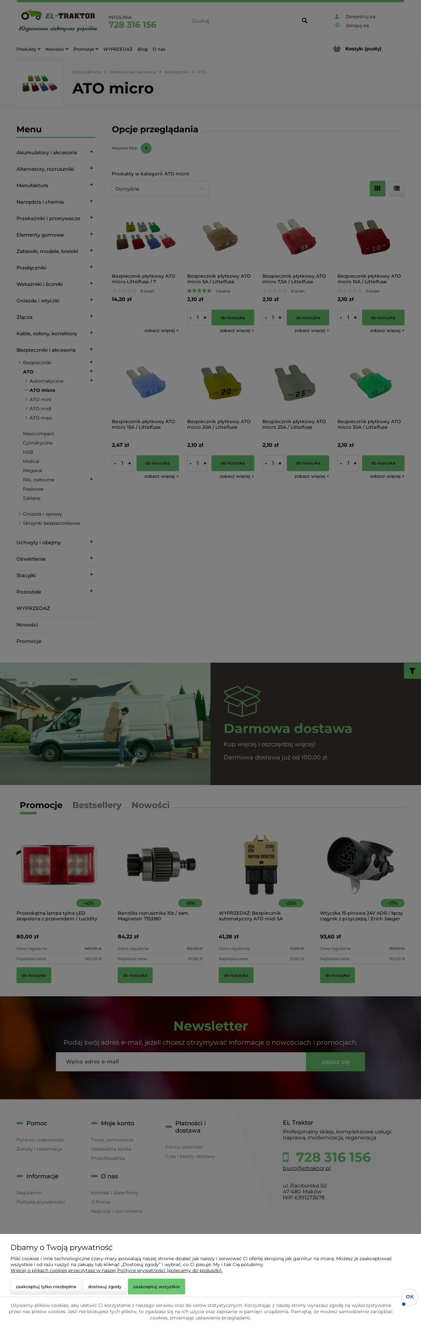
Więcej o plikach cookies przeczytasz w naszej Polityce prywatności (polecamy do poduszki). (117, 1270)
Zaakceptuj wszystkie (156, 1286)
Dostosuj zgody (104, 1286)
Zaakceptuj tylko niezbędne (46, 1286)
